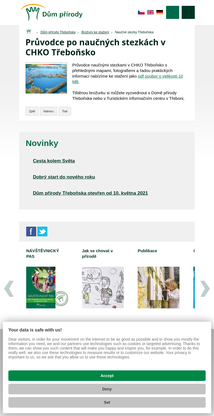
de (159, 12)
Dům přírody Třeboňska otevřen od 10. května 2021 (90, 193)
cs (141, 12)
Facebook (31, 231)
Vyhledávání (188, 12)
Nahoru (48, 111)
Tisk (65, 111)
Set (107, 402)
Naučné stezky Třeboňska (134, 32)
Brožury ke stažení (95, 32)
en (150, 12)
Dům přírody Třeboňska (58, 32)
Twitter (42, 231)
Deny (107, 389)
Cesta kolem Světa (54, 161)
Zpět (32, 111)
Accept (107, 375)
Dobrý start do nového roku (64, 177)
